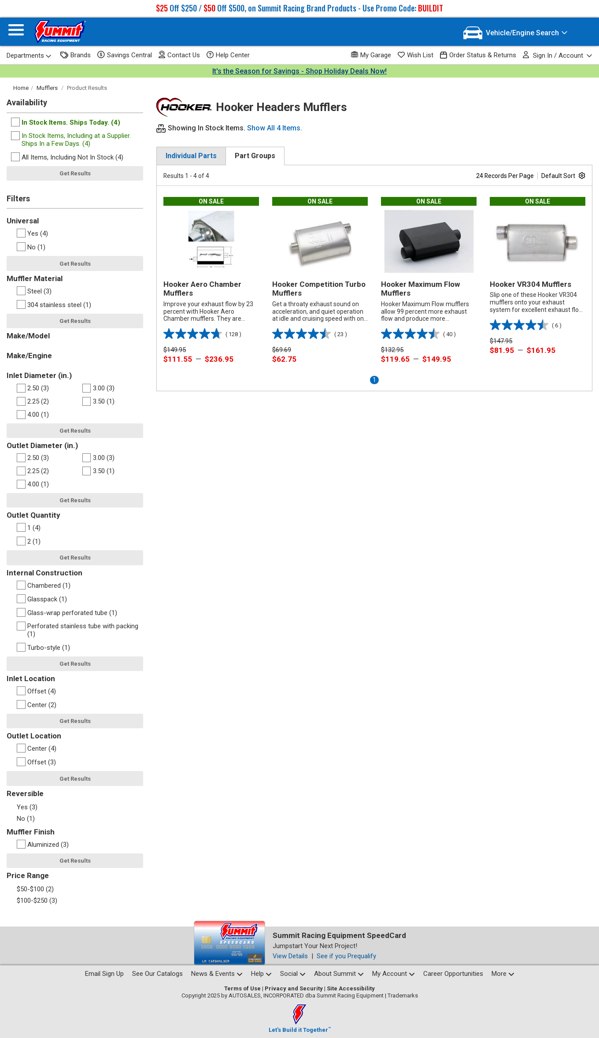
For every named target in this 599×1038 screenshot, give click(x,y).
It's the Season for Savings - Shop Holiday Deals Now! (299, 71)
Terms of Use (242, 988)
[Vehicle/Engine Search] (515, 32)
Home (21, 88)
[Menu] (16, 32)
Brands (75, 55)
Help (261, 974)
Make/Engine (29, 355)
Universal (23, 220)
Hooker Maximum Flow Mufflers (420, 288)
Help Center (228, 55)
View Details (290, 956)
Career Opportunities (453, 974)
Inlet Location (31, 678)
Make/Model (28, 335)
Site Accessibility (351, 988)
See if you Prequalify (346, 956)
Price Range (28, 875)
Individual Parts (191, 156)
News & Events (217, 974)
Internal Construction (44, 572)
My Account (393, 974)
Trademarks (403, 995)
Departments (29, 55)
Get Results (75, 173)
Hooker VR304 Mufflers (530, 284)
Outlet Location (34, 735)
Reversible (25, 793)
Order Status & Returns (478, 55)
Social (293, 974)
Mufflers (47, 88)
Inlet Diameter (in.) (39, 375)
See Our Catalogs (157, 974)
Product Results (87, 88)
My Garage (371, 55)
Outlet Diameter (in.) (42, 445)
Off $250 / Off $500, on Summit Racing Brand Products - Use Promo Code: (299, 8)
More (503, 974)
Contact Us (179, 55)
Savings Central (124, 55)
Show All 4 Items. (274, 128)
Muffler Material (35, 278)
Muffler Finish (31, 831)
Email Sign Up (104, 974)
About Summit (339, 974)
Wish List (415, 55)
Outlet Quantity (33, 515)
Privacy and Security (294, 988)
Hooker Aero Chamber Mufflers (202, 288)
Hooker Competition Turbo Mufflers (319, 288)
